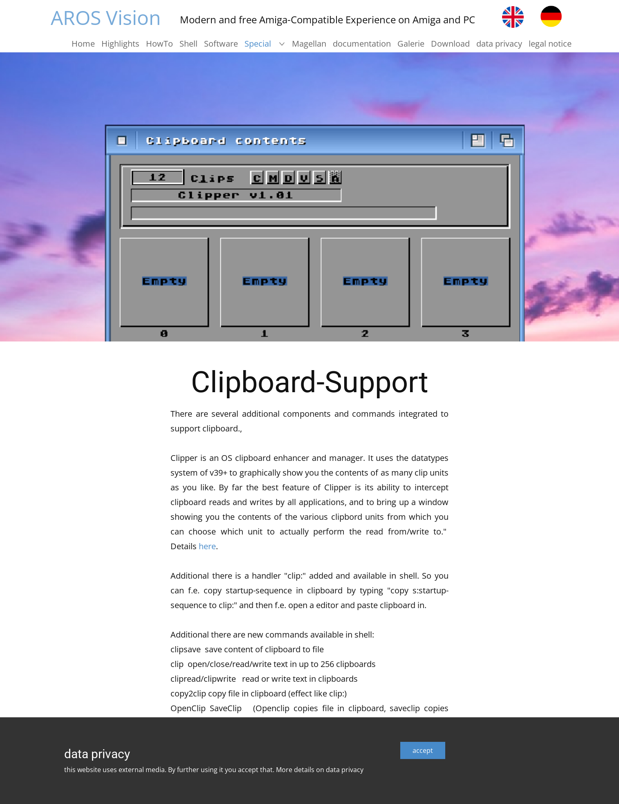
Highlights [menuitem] (120, 43)
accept (423, 750)
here (207, 546)
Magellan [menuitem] (309, 43)
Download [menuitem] (450, 43)
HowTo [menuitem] (159, 43)
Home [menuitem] (83, 43)
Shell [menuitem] (188, 43)
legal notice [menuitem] (550, 43)
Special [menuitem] (257, 43)
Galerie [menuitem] (410, 43)
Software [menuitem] (221, 43)
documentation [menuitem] (362, 43)
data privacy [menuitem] (499, 43)
